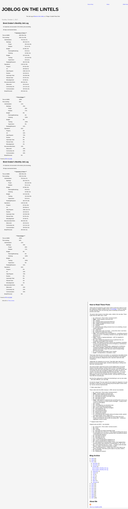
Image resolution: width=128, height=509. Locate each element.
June (94, 476)
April (94, 479)
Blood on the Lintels (39, 16)
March (94, 480)
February (95, 482)
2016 (92, 483)
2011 (92, 491)
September (95, 471)
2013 (92, 488)
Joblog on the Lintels (30, 9)
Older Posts (125, 4)
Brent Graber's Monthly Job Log (16, 23)
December (95, 463)
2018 (92, 460)
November (95, 465)
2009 (92, 494)
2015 (92, 485)
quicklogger (114, 309)
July (94, 474)
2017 (92, 461)
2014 (92, 486)
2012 (92, 490)
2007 (92, 497)
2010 (92, 493)
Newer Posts (90, 4)
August (94, 472)
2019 (92, 458)
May (94, 477)
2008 (92, 496)
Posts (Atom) (11, 300)
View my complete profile (96, 507)
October (95, 466)
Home (108, 4)
